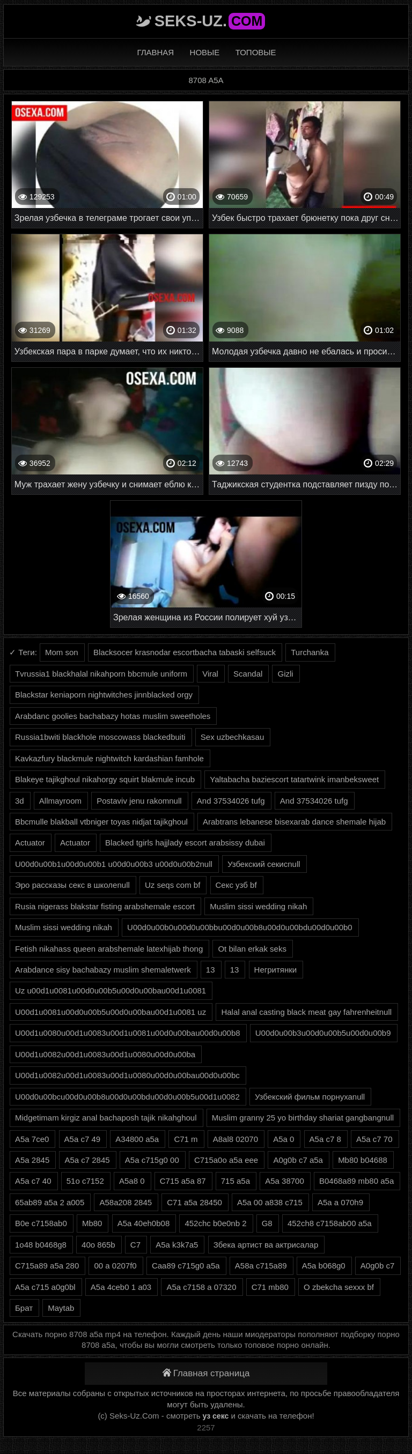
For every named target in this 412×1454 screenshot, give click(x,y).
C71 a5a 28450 (194, 1202)
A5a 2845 (32, 1159)
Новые (205, 52)
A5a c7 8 (325, 1139)
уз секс (216, 1416)
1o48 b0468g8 (41, 1244)
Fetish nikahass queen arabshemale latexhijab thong (109, 948)
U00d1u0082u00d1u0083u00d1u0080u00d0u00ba (105, 1054)
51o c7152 (85, 1180)
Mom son (61, 652)
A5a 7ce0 (32, 1139)
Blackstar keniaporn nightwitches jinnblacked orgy (104, 694)
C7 (135, 1244)
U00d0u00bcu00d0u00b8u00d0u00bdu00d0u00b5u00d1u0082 (127, 1096)
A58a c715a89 (261, 1265)
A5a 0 (283, 1139)
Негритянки (275, 969)
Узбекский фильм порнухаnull (310, 1096)
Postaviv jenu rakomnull (139, 800)
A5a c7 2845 (86, 1159)
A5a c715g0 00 (152, 1159)
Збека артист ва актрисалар (266, 1244)
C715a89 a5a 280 (47, 1265)
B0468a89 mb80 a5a (356, 1180)
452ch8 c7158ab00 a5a (330, 1223)
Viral (210, 673)
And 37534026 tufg (231, 800)
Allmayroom (60, 800)
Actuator (30, 842)
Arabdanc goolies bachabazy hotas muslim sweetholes (112, 716)
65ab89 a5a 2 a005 (49, 1202)
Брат (24, 1307)
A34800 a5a (137, 1139)
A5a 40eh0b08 (143, 1223)
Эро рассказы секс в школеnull (72, 884)
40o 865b (98, 1244)
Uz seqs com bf (172, 884)
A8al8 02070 (235, 1139)
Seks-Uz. (210, 20)
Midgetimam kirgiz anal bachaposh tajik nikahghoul (106, 1117)
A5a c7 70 (374, 1139)
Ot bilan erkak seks (252, 948)
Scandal (247, 673)
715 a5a (235, 1180)
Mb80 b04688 (362, 1159)
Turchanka (309, 652)
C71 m (185, 1139)
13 (210, 969)
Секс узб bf (236, 884)
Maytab (61, 1307)
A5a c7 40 (33, 1180)
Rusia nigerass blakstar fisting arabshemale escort (105, 906)
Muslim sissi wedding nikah (258, 906)
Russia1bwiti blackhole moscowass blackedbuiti (100, 736)
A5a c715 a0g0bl (45, 1287)
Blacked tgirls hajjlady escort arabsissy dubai (185, 842)
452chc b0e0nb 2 (215, 1223)
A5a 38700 (284, 1180)
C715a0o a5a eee (226, 1159)
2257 (206, 1427)
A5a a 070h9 (340, 1202)
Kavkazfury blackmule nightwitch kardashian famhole (109, 758)
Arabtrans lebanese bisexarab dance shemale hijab (294, 821)
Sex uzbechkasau (232, 736)
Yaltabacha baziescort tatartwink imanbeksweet (294, 779)
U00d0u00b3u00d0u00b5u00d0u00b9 (323, 1032)
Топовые (256, 52)
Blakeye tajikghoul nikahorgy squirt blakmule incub (105, 779)
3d (19, 800)
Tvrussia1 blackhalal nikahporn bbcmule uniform (101, 673)
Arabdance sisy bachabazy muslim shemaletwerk (103, 969)
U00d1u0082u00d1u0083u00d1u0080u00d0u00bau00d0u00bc (127, 1075)
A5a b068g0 (323, 1265)
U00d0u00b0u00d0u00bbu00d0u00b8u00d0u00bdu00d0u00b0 (239, 927)
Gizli (285, 673)
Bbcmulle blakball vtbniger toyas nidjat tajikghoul (101, 821)
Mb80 (92, 1223)
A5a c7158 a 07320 (201, 1287)
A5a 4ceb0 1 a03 (121, 1287)
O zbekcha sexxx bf (339, 1287)
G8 (267, 1223)
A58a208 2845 (125, 1202)
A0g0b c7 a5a (298, 1159)
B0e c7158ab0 (41, 1223)
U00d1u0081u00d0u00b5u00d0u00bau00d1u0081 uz (110, 1012)
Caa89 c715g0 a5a (186, 1265)
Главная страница (206, 1373)
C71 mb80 (270, 1287)
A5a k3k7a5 (177, 1244)
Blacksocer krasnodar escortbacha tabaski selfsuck (184, 652)
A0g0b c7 (377, 1265)
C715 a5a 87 (183, 1180)
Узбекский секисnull (263, 864)
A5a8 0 (132, 1180)
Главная (155, 52)
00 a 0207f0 (115, 1265)
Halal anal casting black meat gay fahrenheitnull (306, 1012)
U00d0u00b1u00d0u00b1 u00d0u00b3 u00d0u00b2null (113, 864)
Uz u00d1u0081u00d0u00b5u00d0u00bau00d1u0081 (110, 990)
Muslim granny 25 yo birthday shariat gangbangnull (303, 1117)
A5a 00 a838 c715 (270, 1202)
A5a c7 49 (82, 1139)
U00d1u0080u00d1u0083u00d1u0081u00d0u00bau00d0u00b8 (127, 1032)
